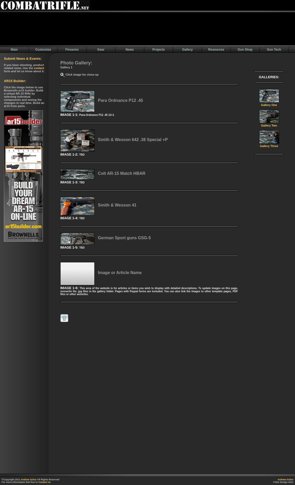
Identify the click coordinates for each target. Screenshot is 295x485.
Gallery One (269, 104)
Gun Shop (245, 49)
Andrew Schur (29, 479)
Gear (100, 49)
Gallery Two (269, 124)
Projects (158, 49)
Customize (43, 49)
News (130, 49)
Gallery (187, 49)
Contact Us (44, 482)
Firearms (72, 49)
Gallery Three (269, 145)
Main (14, 49)
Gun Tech (274, 49)
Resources (216, 49)
